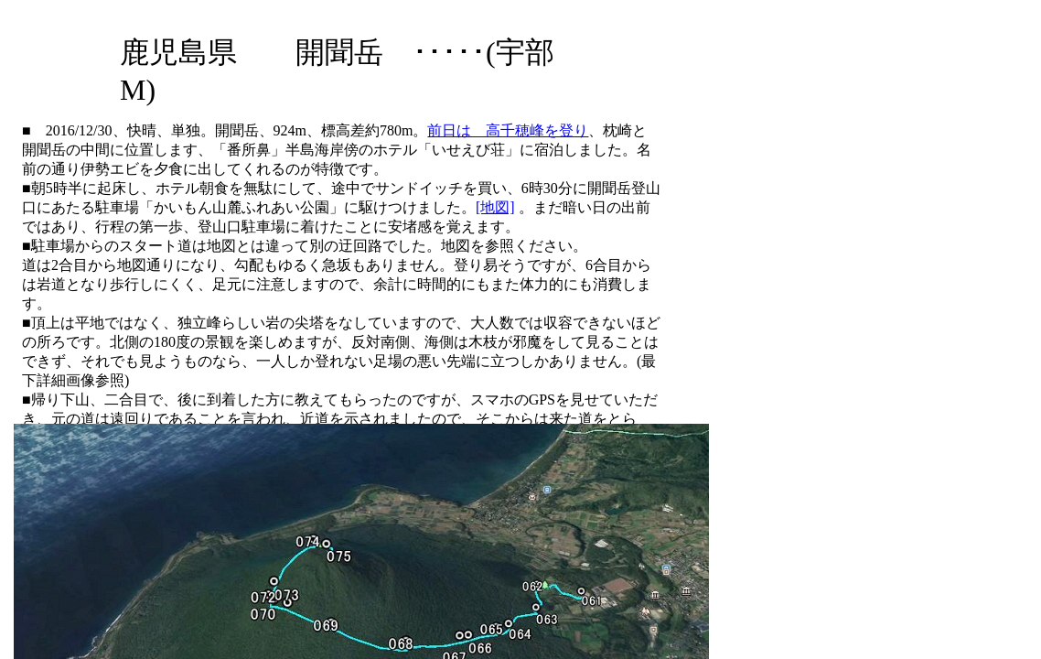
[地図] (495, 207)
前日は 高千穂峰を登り (507, 130)
